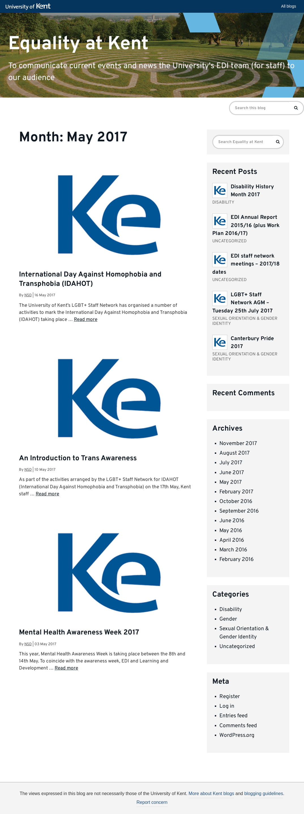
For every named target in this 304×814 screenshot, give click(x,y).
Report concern (151, 802)
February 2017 (236, 492)
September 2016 (239, 511)
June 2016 (231, 520)
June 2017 (231, 472)
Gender (228, 619)
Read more (85, 320)
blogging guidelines (263, 793)
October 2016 (235, 501)
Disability (230, 609)
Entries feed (233, 715)
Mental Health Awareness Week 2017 (79, 632)
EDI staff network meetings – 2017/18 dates (246, 264)
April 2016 (231, 540)
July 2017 (230, 462)
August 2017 (234, 453)
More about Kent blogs (211, 793)
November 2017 (238, 443)
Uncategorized (237, 646)
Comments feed (238, 725)
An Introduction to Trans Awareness (78, 458)
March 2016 (233, 550)
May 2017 (230, 482)
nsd (28, 295)
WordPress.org (236, 735)
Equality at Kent (78, 44)
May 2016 (230, 530)
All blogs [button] (288, 6)
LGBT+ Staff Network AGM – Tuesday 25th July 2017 (242, 303)
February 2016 (236, 559)
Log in (226, 706)
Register (229, 696)
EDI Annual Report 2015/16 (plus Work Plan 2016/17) (246, 225)
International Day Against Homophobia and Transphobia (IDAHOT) (90, 279)
